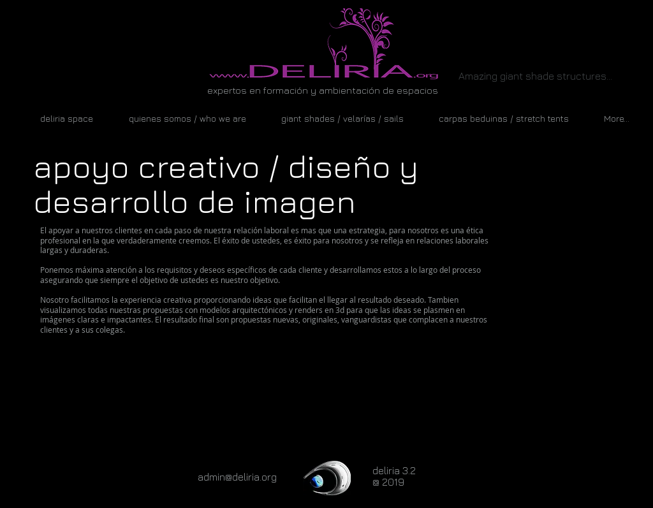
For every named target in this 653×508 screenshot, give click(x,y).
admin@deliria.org (237, 477)
